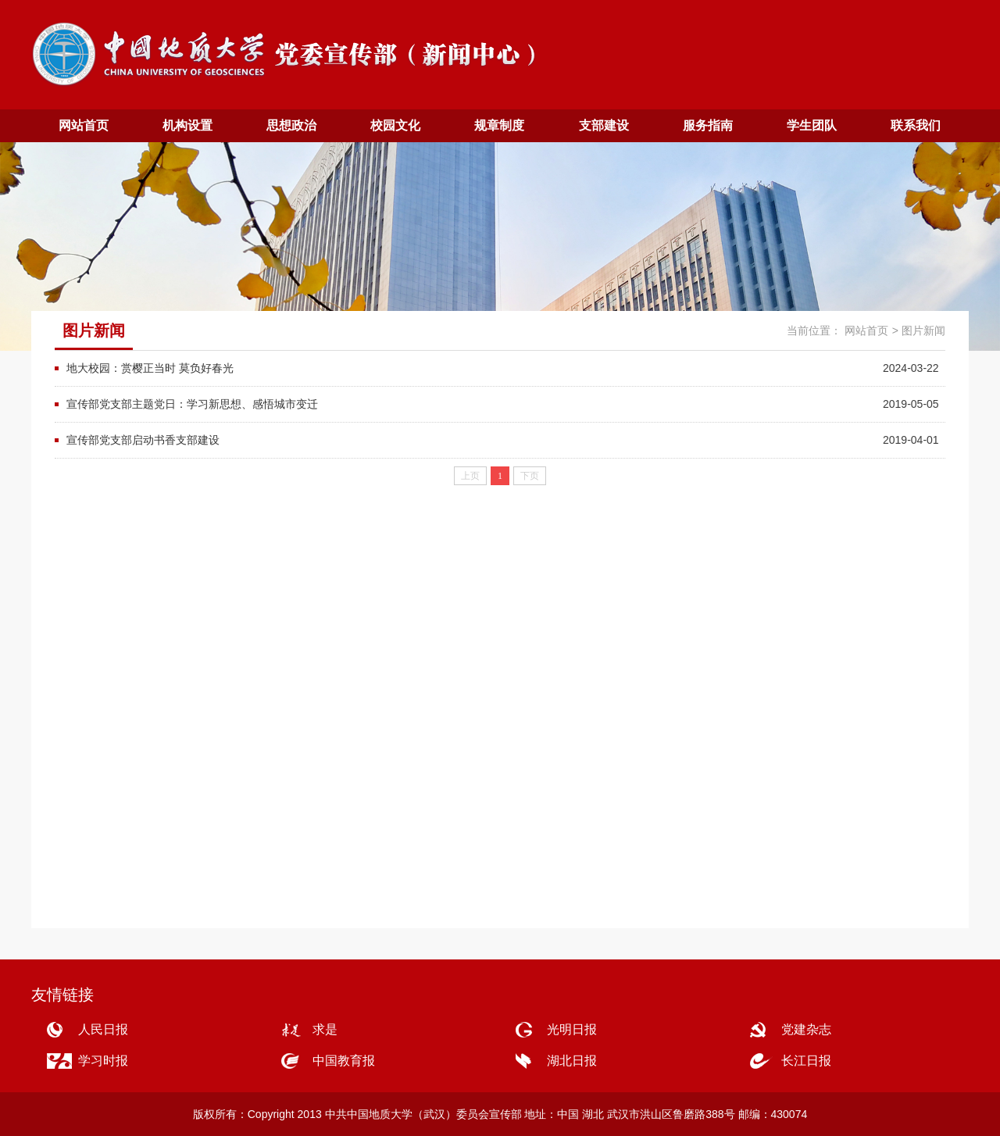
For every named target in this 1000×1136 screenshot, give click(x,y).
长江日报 (806, 1060)
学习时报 (103, 1060)
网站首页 (84, 125)
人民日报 (103, 1029)
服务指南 (708, 125)
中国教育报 (343, 1060)
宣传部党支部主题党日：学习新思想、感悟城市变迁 (192, 404)
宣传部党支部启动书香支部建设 (143, 440)
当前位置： (814, 330)
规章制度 (499, 125)
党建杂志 (806, 1029)
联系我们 (916, 125)
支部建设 (604, 125)
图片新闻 (923, 330)
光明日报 (572, 1029)
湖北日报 (572, 1060)
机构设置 (187, 125)
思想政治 (291, 125)
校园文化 (395, 125)
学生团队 (812, 125)
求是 (325, 1029)
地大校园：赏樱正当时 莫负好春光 (150, 368)
